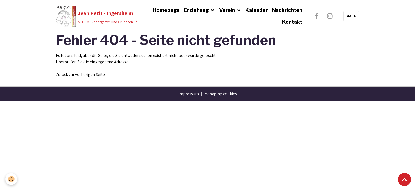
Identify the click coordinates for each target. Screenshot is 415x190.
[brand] (94, 16)
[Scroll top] (404, 179)
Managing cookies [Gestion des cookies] (220, 94)
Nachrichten (287, 10)
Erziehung (197, 10)
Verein (227, 10)
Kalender (256, 10)
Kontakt (292, 22)
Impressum (188, 94)
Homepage (166, 10)
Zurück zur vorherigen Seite (80, 74)
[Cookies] (11, 179)
